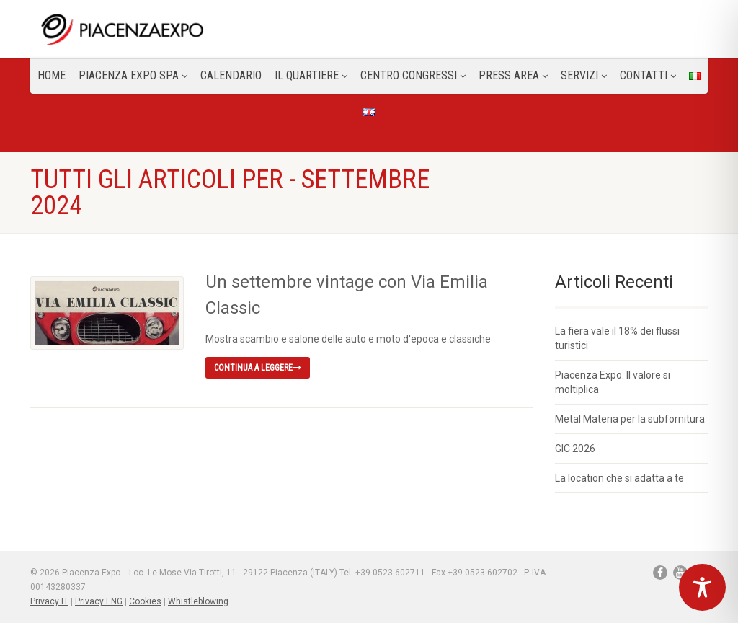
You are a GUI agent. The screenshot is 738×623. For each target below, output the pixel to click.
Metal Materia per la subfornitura (630, 419)
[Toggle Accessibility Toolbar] (702, 587)
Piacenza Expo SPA (133, 75)
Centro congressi (413, 75)
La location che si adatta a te (619, 478)
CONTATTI (648, 75)
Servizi (584, 75)
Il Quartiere (311, 75)
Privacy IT (49, 601)
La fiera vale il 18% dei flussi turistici (617, 338)
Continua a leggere (257, 368)
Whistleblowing (198, 601)
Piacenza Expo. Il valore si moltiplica (612, 382)
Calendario (231, 75)
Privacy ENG (99, 601)
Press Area (513, 75)
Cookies (145, 601)
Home (51, 75)
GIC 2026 (575, 448)
